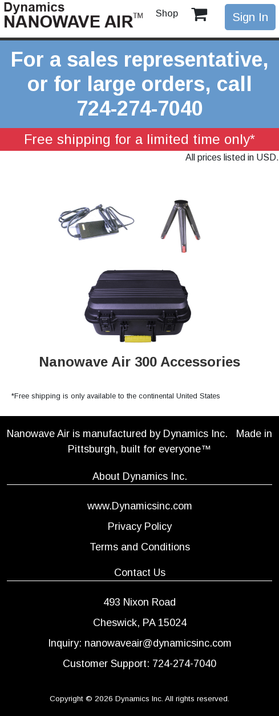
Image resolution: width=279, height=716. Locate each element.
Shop (167, 13)
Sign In (250, 16)
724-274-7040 (139, 108)
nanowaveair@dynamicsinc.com (158, 643)
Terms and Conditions (140, 547)
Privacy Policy (140, 526)
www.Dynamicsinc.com (139, 506)
